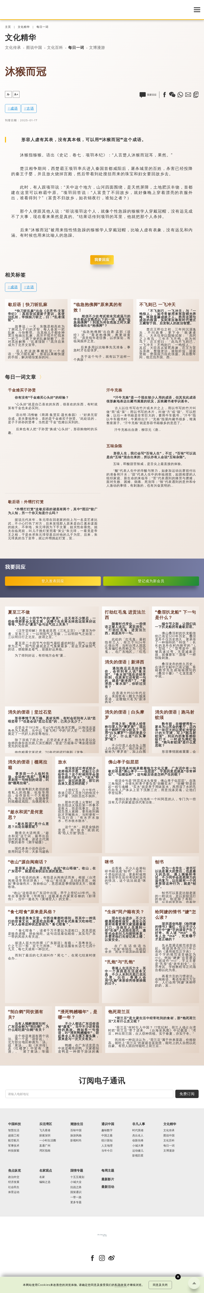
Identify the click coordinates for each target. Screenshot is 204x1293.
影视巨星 (137, 1155)
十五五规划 (77, 1177)
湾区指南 (44, 1150)
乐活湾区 (45, 1124)
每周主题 (107, 1170)
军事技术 (13, 1145)
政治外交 (13, 1177)
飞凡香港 (44, 1130)
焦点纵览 (14, 1170)
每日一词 (42, 26)
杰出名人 (137, 1135)
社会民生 (13, 1187)
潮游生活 (76, 1124)
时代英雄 (137, 1130)
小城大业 (75, 1182)
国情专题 (76, 1170)
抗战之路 (75, 1187)
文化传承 (13, 47)
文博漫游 (97, 47)
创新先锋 (137, 1140)
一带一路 (75, 1197)
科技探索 (13, 1150)
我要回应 (102, 260)
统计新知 (107, 1140)
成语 (14, 108)
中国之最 (107, 1135)
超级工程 (13, 1135)
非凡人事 (138, 1124)
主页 (8, 26)
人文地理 (107, 1145)
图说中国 (34, 47)
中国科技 (14, 1124)
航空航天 (13, 1140)
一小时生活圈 (47, 1140)
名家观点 (45, 1170)
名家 (42, 1177)
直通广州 (44, 1145)
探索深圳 (44, 1135)
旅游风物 (75, 1135)
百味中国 (75, 1130)
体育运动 (13, 1192)
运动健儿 (137, 1150)
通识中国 (107, 1124)
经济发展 (13, 1182)
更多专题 (75, 1202)
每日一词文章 (20, 377)
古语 (30, 108)
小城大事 (137, 1145)
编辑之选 (44, 1182)
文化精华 (24, 26)
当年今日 (107, 1150)
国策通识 (75, 1192)
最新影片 (107, 1179)
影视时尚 (75, 1140)
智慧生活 (13, 1130)
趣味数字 (107, 1130)
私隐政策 (121, 1285)
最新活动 (107, 1187)
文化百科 (55, 47)
